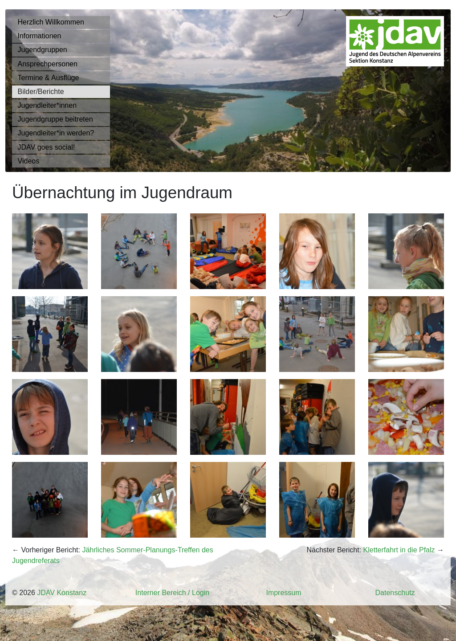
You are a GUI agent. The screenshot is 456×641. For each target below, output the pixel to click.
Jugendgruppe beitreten (55, 119)
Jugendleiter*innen (47, 105)
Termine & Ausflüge (48, 78)
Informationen (39, 36)
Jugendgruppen (42, 49)
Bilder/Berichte (41, 91)
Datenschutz (395, 592)
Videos (29, 161)
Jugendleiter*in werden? (56, 133)
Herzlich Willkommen (51, 22)
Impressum (283, 592)
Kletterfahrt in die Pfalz (399, 550)
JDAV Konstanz (61, 592)
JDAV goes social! (46, 147)
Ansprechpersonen (47, 64)
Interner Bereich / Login (172, 592)
